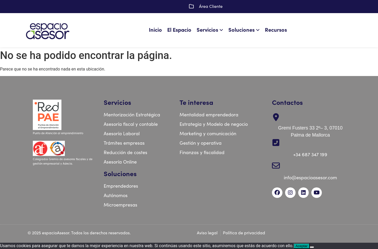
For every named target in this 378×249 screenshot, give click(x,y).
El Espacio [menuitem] (179, 30)
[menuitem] (211, 30)
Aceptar (302, 246)
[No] (312, 247)
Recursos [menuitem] (276, 30)
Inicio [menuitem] (155, 30)
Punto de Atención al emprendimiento (58, 133)
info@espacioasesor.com (310, 178)
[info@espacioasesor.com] (276, 166)
